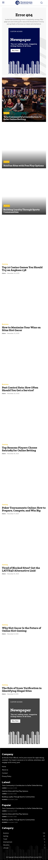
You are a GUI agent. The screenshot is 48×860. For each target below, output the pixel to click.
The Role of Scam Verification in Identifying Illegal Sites (22, 689)
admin (4, 273)
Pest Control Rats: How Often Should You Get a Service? (20, 389)
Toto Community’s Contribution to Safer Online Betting (22, 785)
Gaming (6, 113)
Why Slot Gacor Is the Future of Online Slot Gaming (21, 629)
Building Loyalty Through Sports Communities (18, 797)
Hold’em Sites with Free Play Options (15, 791)
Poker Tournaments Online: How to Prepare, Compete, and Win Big (24, 509)
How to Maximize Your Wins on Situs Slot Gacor (21, 329)
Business (6, 206)
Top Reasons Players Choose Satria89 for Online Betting (19, 449)
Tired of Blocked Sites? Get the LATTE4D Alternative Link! (21, 569)
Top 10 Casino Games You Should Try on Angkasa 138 (22, 269)
